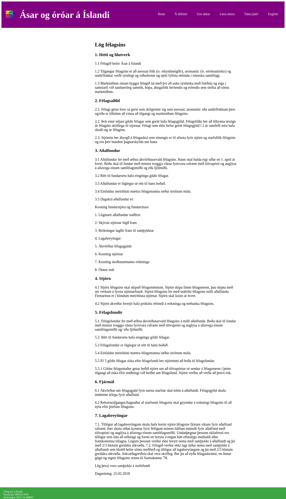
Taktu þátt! (251, 14)
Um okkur (203, 14)
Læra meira (227, 14)
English (273, 14)
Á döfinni (181, 14)
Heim (161, 14)
